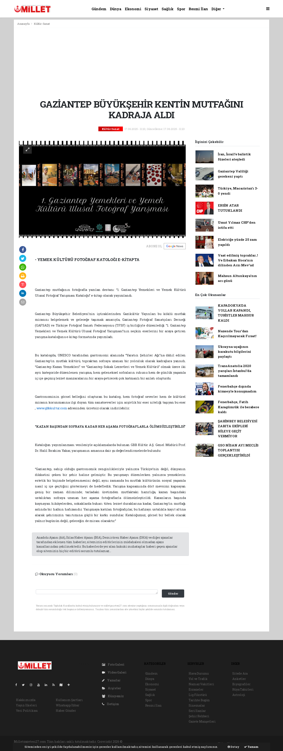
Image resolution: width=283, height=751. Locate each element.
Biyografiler (241, 684)
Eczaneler (196, 689)
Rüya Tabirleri (242, 689)
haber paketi (155, 741)
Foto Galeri (113, 664)
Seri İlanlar (197, 711)
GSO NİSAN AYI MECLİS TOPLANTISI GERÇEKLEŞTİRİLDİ (238, 450)
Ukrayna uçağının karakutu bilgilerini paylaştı (234, 351)
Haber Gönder (66, 711)
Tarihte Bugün (199, 700)
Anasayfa (23, 24)
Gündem (99, 9)
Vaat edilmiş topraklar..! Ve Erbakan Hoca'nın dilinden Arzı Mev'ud (238, 260)
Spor (181, 9)
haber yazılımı (134, 741)
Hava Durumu (199, 673)
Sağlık (168, 9)
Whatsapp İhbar (67, 705)
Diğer (216, 9)
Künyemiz (113, 696)
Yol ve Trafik (198, 679)
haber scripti (175, 741)
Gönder (173, 593)
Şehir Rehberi (199, 716)
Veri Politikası (27, 711)
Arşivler (111, 688)
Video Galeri (114, 672)
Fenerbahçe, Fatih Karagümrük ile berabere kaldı (238, 407)
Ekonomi (133, 9)
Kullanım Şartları (69, 700)
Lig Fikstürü (198, 695)
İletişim (110, 704)
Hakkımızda (25, 700)
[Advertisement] (141, 63)
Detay (233, 747)
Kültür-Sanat (42, 24)
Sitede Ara (240, 673)
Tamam (251, 747)
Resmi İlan (198, 9)
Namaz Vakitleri (201, 684)
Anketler (239, 679)
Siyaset (151, 9)
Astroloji (238, 695)
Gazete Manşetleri (202, 721)
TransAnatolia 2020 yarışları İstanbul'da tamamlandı (234, 371)
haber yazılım (195, 741)
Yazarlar (111, 680)
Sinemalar (197, 705)
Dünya (115, 9)
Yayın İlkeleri (26, 705)
